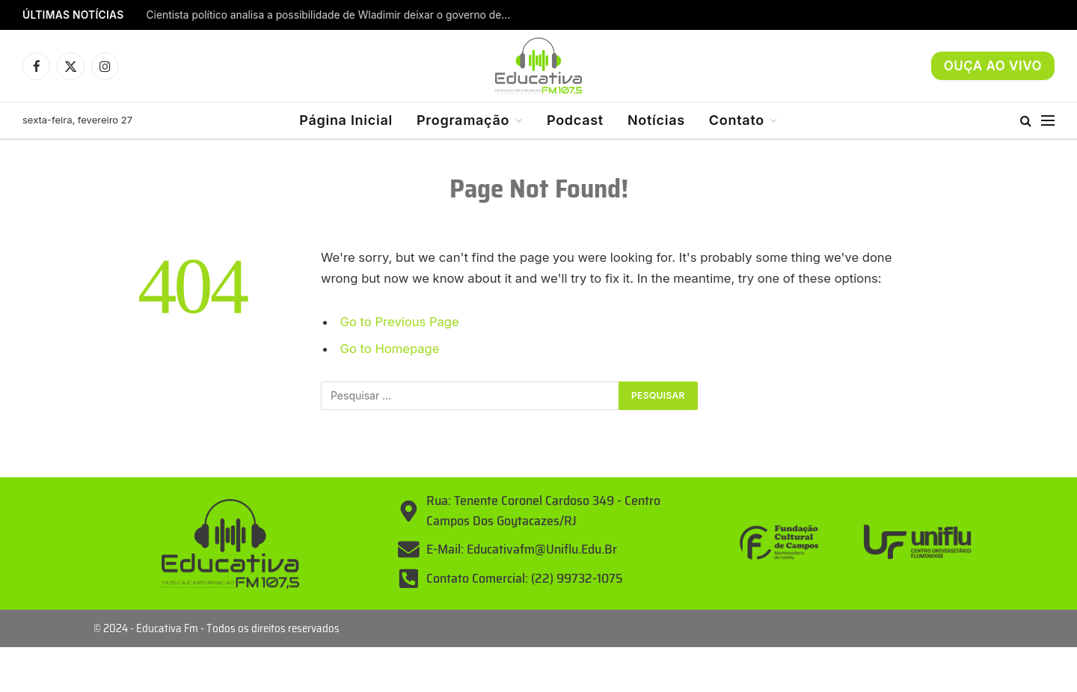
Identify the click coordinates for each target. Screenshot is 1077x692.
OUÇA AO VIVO (993, 65)
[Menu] (1048, 121)
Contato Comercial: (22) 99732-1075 (524, 578)
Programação (463, 120)
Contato (736, 120)
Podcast (575, 120)
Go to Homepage (390, 348)
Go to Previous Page (399, 321)
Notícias (656, 120)
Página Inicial (346, 120)
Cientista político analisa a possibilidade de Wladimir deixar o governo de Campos (334, 15)
